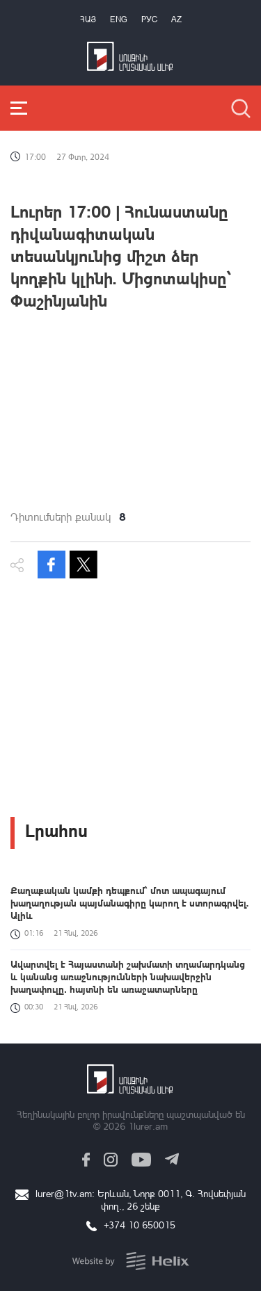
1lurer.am (148, 1126)
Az (176, 19)
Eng (118, 19)
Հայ (88, 19)
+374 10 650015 (139, 1225)
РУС (149, 19)
